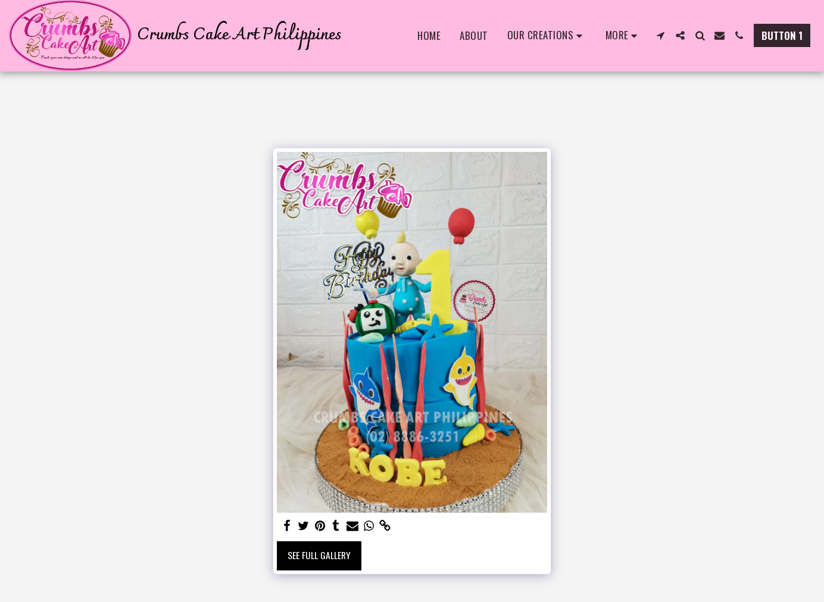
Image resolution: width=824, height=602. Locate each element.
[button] (546, 35)
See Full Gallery (319, 555)
